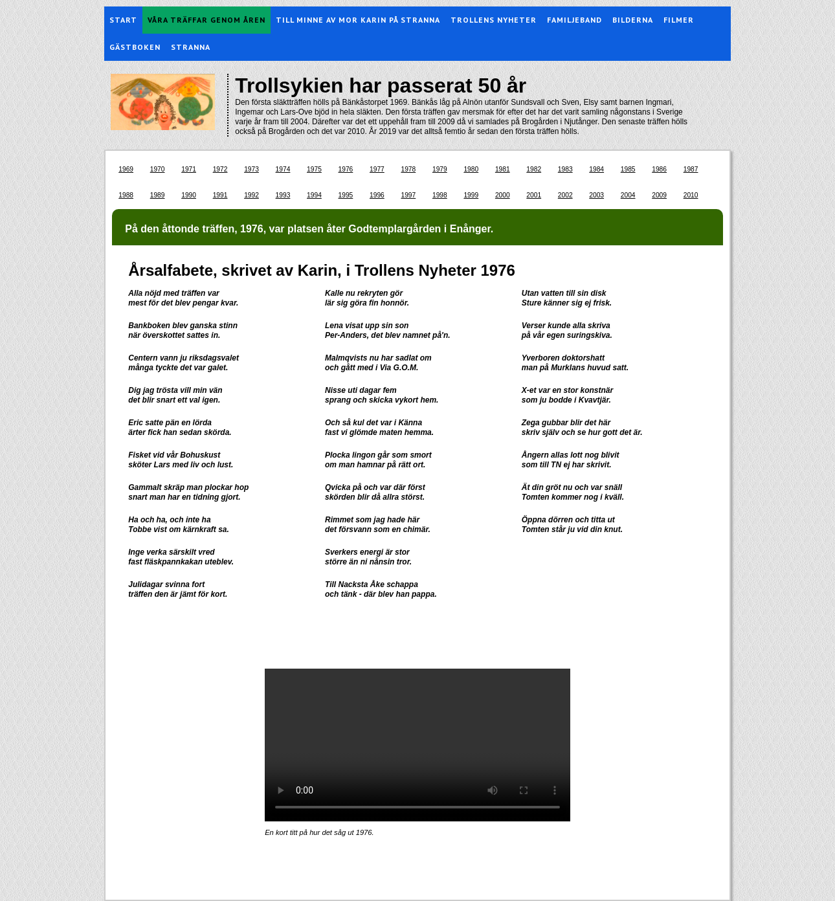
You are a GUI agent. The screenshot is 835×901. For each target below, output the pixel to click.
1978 (408, 169)
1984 (596, 169)
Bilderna (632, 20)
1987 (691, 169)
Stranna (190, 47)
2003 (596, 195)
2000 (502, 195)
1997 (408, 195)
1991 (220, 195)
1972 (220, 169)
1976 (346, 169)
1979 (439, 169)
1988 (125, 195)
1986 (659, 169)
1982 (533, 169)
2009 (659, 195)
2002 (565, 195)
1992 (251, 195)
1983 (565, 169)
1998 (439, 195)
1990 (188, 195)
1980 (470, 169)
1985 (628, 169)
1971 (188, 169)
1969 (125, 169)
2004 (628, 195)
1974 (283, 169)
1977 (377, 169)
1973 (251, 169)
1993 (283, 195)
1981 (502, 169)
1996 (377, 195)
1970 (157, 169)
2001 (533, 195)
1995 (346, 195)
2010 (691, 195)
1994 (314, 195)
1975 (314, 169)
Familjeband (574, 20)
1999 (470, 195)
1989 (157, 195)
